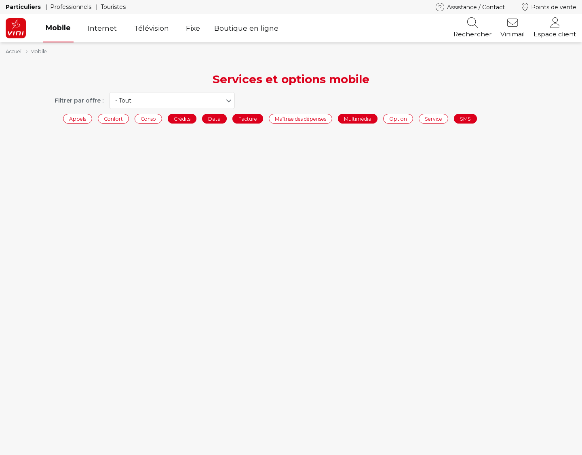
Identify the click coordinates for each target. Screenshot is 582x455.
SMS (465, 118)
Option (398, 118)
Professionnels (71, 6)
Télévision (151, 28)
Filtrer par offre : (79, 100)
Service (433, 118)
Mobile (58, 27)
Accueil (14, 51)
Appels (77, 118)
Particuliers (24, 6)
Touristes (113, 6)
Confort (113, 118)
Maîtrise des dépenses (300, 118)
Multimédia (357, 118)
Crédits (182, 118)
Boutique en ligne (246, 28)
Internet (102, 28)
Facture (247, 118)
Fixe (193, 28)
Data (214, 118)
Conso (148, 118)
